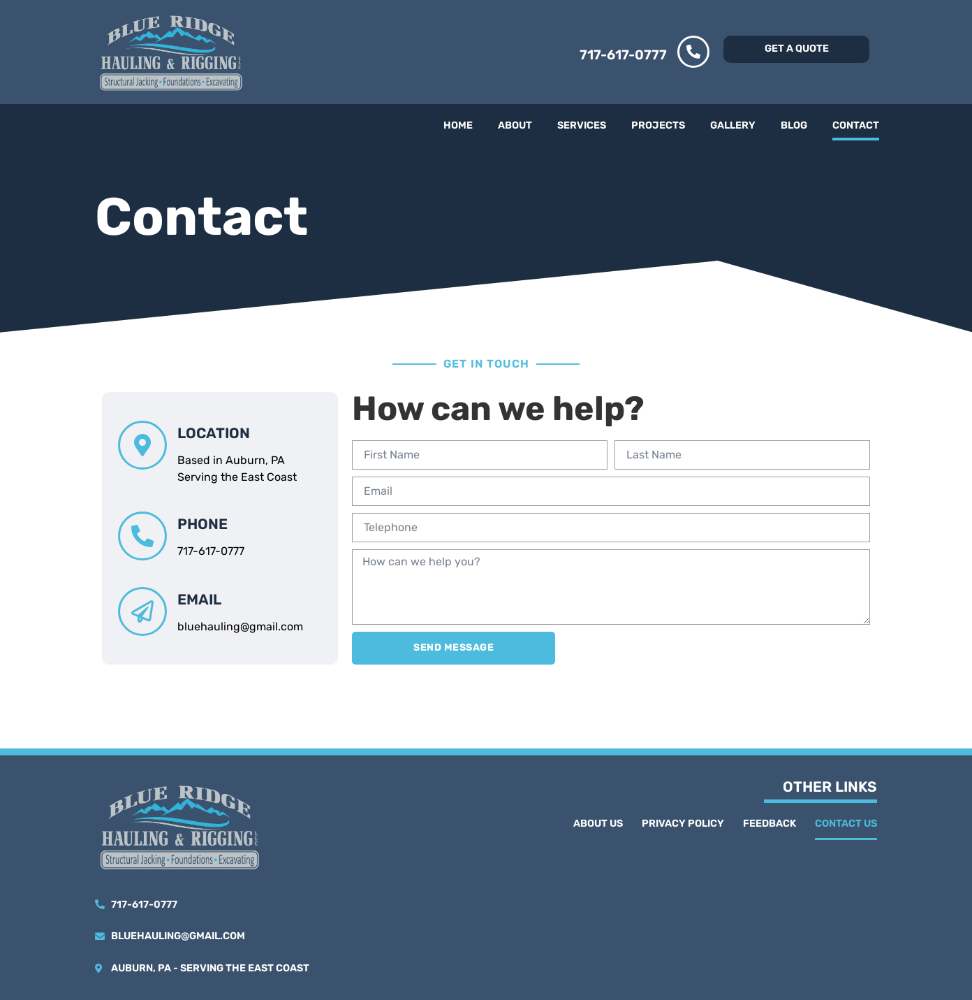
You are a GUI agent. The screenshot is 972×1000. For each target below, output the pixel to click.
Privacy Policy (683, 823)
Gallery (733, 125)
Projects (658, 125)
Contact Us (846, 823)
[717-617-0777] (693, 52)
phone (202, 524)
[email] (142, 611)
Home (458, 125)
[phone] (142, 536)
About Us (598, 823)
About (515, 125)
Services (581, 125)
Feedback (769, 823)
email (199, 599)
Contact (855, 125)
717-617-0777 (623, 55)
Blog (794, 125)
